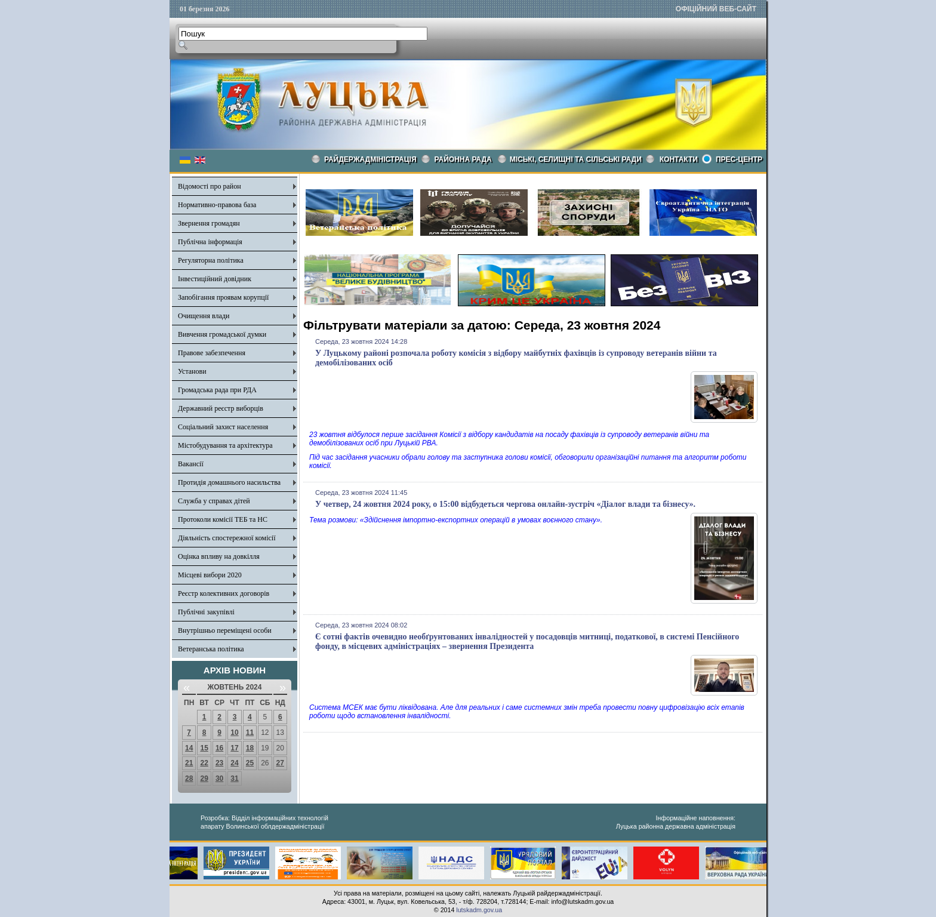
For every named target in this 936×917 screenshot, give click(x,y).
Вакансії (191, 464)
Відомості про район (209, 186)
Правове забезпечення (211, 353)
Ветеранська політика (211, 649)
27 (280, 763)
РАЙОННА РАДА (463, 159)
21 (189, 763)
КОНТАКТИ (679, 159)
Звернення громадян (209, 223)
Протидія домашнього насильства (229, 482)
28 (189, 778)
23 (219, 763)
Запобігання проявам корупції (223, 297)
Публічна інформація (210, 242)
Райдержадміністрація (370, 159)
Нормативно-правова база (217, 205)
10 (234, 732)
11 (250, 732)
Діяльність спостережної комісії (227, 538)
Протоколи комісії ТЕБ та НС (222, 519)
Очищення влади (203, 316)
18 (250, 748)
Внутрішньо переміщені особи (225, 630)
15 (204, 748)
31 (234, 778)
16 (219, 748)
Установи (192, 371)
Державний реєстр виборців (220, 408)
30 (219, 778)
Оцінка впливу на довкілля (219, 556)
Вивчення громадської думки (222, 334)
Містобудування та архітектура (225, 445)
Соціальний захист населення (223, 427)
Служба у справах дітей (214, 501)
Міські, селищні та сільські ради (576, 159)
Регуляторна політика (211, 260)
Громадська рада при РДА (217, 390)
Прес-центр (739, 159)
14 (189, 748)
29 (204, 778)
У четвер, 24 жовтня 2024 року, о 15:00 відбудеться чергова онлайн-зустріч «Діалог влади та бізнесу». (505, 504)
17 (234, 748)
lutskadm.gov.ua (479, 909)
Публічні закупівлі (206, 612)
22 (204, 763)
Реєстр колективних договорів (223, 593)
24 (234, 763)
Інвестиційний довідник (214, 279)
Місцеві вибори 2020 (210, 575)
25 (250, 763)
